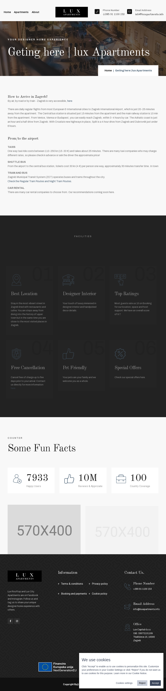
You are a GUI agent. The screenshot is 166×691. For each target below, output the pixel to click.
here (69, 101)
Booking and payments (74, 593)
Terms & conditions (72, 583)
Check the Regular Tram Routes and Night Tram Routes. (40, 181)
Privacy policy (100, 583)
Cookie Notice (139, 673)
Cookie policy (99, 593)
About (35, 12)
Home (7, 12)
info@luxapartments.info (146, 609)
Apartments (21, 12)
